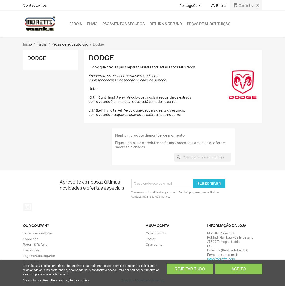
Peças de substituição (209, 23)
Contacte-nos (35, 5)
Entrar (150, 239)
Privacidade (31, 250)
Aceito (238, 269)
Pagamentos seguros (124, 23)
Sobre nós (30, 239)
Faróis (75, 23)
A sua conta (157, 225)
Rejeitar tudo (190, 269)
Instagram (27, 207)
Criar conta (154, 244)
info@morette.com (221, 259)
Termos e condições (38, 233)
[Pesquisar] (202, 157)
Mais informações (35, 280)
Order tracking (156, 233)
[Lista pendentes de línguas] (190, 5)
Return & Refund (166, 23)
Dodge (36, 58)
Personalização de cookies (70, 280)
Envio (92, 23)
